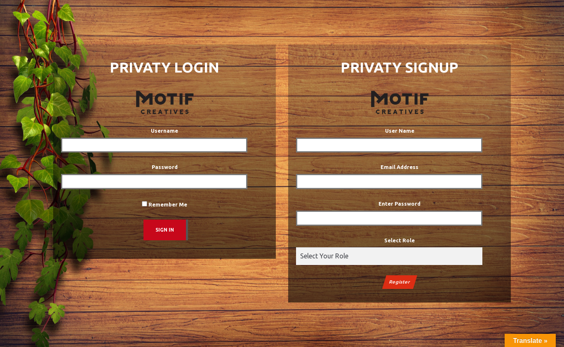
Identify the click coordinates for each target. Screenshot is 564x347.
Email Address (399, 167)
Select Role (399, 240)
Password (165, 167)
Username (164, 131)
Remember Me (164, 204)
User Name (399, 131)
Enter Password (399, 203)
